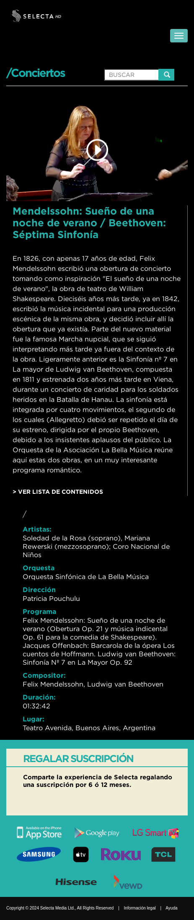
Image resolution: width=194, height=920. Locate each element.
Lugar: (33, 719)
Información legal (140, 908)
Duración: (39, 697)
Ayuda (171, 908)
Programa (39, 611)
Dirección (39, 589)
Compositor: (44, 675)
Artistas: (37, 529)
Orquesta (38, 567)
